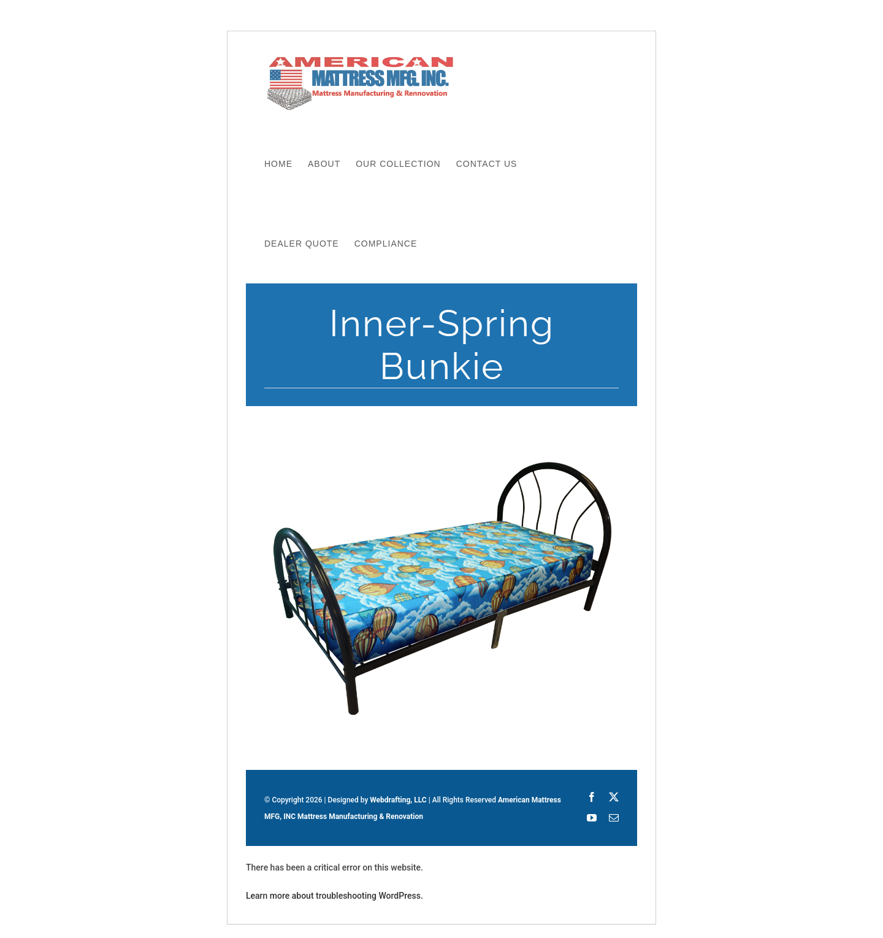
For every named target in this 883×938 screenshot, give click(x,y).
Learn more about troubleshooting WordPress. (334, 896)
